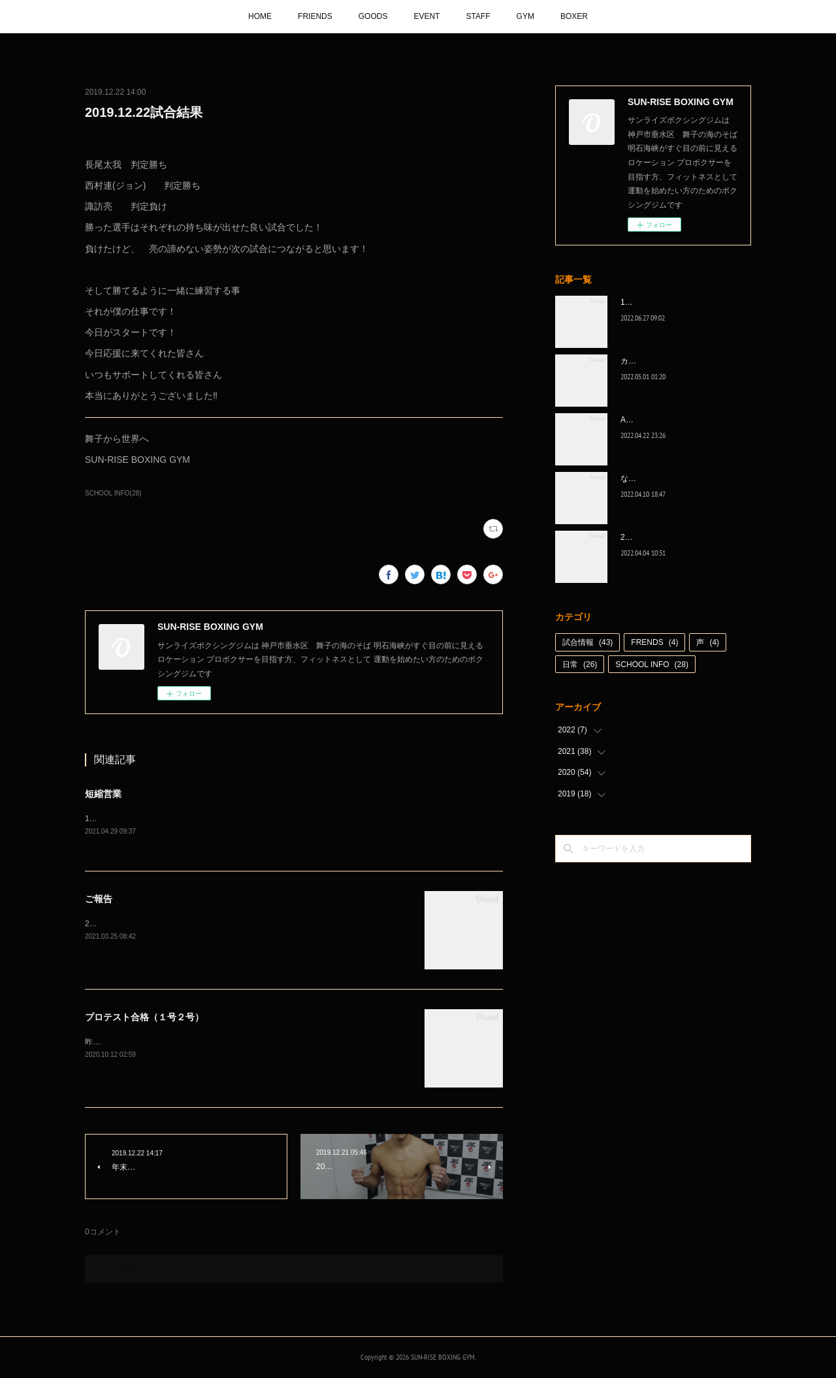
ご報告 (98, 899)
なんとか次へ (643, 478)
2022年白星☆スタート (660, 537)
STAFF (478, 16)
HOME (260, 16)
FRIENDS (315, 16)
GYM (525, 16)
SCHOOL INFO (651, 664)
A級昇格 (634, 419)
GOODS (373, 16)
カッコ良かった (647, 361)
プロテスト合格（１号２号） (144, 1017)
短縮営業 (103, 794)
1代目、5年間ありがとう (663, 302)
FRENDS (654, 642)
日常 (579, 664)
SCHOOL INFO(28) (113, 493)
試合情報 (587, 642)
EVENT (426, 16)
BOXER (574, 16)
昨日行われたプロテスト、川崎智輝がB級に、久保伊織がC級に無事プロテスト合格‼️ (233, 1042)
